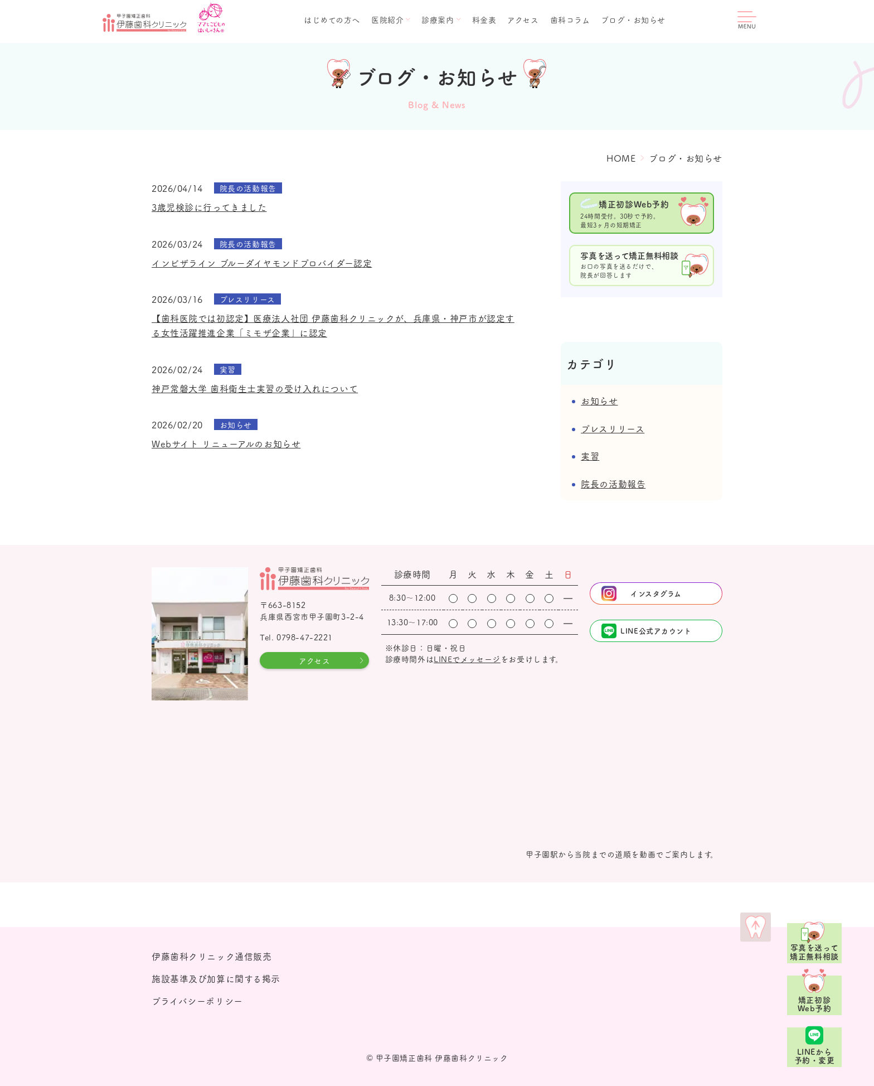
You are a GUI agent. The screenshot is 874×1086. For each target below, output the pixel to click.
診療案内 (437, 19)
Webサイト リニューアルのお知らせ (226, 443)
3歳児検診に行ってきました (209, 207)
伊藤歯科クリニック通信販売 (211, 956)
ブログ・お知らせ (633, 19)
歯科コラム (570, 19)
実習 (590, 456)
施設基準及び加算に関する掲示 (216, 978)
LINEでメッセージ (467, 658)
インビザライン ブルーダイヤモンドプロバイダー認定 (262, 263)
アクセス (522, 19)
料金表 (484, 19)
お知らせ (599, 400)
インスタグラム (656, 593)
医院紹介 (387, 19)
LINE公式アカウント (655, 630)
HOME (620, 158)
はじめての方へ (332, 19)
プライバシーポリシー (197, 1001)
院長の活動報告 (613, 483)
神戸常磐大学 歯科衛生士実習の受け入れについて (255, 388)
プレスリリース (612, 428)
